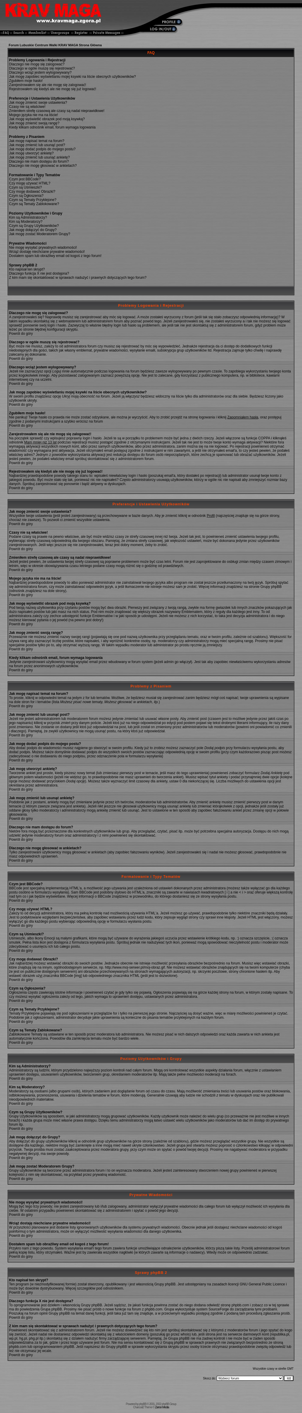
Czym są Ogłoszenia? (26, 196)
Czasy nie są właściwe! (27, 107)
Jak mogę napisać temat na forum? (36, 141)
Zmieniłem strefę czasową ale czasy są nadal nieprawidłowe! (56, 111)
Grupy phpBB (164, 1284)
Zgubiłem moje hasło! (26, 81)
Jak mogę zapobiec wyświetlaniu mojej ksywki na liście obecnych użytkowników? (72, 77)
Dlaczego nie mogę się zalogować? (37, 64)
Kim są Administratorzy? (28, 217)
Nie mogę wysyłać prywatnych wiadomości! (43, 247)
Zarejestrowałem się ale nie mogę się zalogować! (47, 85)
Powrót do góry (21, 334)
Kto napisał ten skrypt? (27, 269)
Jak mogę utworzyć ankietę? (31, 153)
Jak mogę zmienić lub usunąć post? (37, 145)
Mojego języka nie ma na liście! (33, 115)
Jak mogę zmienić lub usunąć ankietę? (39, 157)
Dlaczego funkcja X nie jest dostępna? (39, 273)
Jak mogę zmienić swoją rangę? (34, 123)
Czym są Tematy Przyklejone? (33, 200)
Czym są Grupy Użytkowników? (34, 226)
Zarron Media (162, 1407)
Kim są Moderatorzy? (25, 222)
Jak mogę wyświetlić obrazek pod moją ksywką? (47, 119)
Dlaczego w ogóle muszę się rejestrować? (42, 68)
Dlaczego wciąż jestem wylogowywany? (40, 72)
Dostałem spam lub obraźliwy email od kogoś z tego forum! (55, 256)
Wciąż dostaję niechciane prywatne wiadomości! (47, 252)
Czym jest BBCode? (25, 179)
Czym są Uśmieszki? (25, 187)
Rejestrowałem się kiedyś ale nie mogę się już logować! (52, 89)
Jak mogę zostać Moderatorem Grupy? (39, 234)
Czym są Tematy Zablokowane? (34, 204)
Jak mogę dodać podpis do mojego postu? (42, 149)
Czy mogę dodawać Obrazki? (32, 191)
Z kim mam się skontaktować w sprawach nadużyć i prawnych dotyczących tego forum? (78, 278)
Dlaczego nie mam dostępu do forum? (39, 161)
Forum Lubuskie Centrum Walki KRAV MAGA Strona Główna (55, 45)
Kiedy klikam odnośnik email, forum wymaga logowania (52, 127)
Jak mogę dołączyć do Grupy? (33, 230)
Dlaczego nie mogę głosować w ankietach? (43, 166)
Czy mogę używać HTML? (29, 183)
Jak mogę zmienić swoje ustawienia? (38, 102)
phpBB (142, 1404)
